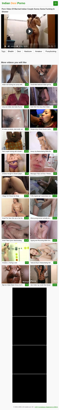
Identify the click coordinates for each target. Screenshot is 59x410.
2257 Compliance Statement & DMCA (46, 407)
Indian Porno (13, 3)
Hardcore (28, 51)
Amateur (38, 51)
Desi (19, 51)
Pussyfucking (51, 51)
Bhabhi (11, 51)
